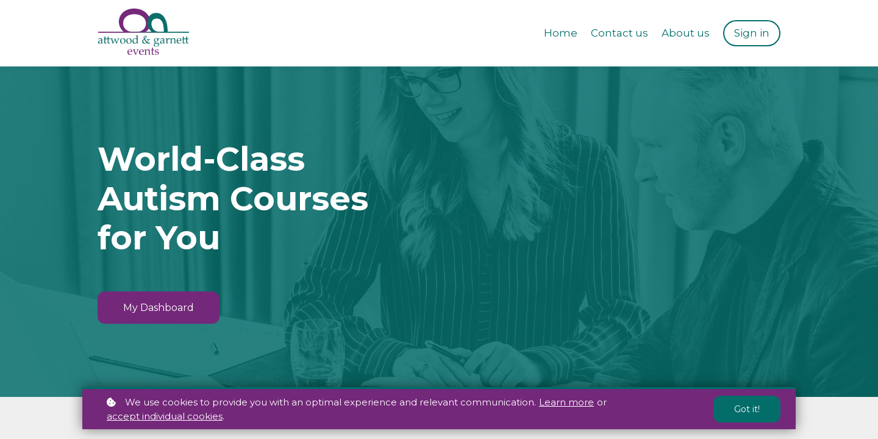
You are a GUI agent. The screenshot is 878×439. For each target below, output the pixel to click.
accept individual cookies (165, 416)
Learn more (566, 402)
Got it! (747, 409)
